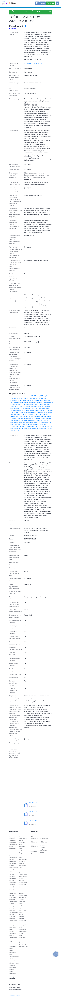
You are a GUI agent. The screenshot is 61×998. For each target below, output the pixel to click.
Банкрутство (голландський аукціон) (13, 857)
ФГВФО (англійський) (33, 842)
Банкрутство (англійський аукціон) (12, 863)
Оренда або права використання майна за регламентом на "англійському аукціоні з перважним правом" (23, 895)
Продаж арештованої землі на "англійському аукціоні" (13, 935)
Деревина (42, 845)
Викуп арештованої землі (12, 952)
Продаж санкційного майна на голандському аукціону (22, 908)
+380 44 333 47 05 (14, 987)
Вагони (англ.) (22, 871)
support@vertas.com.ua (15, 989)
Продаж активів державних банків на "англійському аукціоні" (23, 863)
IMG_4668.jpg (33, 802)
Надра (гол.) (22, 942)
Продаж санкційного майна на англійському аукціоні (22, 918)
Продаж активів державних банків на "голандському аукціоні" (23, 853)
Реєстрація (50, 3)
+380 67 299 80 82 (14, 984)
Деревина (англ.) (23, 946)
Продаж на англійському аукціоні (12, 878)
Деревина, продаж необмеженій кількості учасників (43, 851)
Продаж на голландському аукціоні (13, 872)
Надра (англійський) (43, 842)
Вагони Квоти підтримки (33, 852)
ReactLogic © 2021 (14, 995)
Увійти (42, 3)
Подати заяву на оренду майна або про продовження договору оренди (30, 12)
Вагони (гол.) (22, 869)
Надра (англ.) (22, 944)
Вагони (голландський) (34, 845)
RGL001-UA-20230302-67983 (33, 63)
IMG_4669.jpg (33, 811)
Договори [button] (13, 29)
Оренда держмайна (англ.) (22, 842)
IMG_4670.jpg (33, 820)
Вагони (32, 849)
